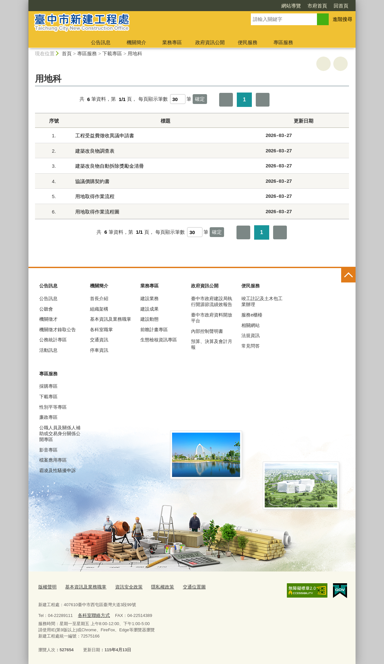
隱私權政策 (155, 586)
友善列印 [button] (323, 64)
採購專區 (48, 386)
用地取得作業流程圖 (97, 211)
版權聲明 (46, 586)
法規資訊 (250, 335)
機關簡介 (136, 42)
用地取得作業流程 (94, 196)
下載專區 (112, 53)
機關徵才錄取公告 (57, 329)
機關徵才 (48, 319)
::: (26, 3)
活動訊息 (48, 350)
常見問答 (250, 346)
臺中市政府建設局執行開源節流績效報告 (211, 301)
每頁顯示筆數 (153, 99)
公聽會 (46, 309)
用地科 (135, 53)
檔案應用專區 (53, 460)
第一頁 (226, 100)
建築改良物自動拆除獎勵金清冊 (109, 166)
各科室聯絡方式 (92, 614)
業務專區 (172, 42)
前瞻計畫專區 (154, 329)
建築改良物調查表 (94, 151)
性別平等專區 (53, 407)
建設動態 (149, 319)
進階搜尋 (342, 19)
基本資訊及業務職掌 (110, 319)
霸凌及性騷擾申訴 (57, 470)
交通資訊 (99, 339)
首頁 (67, 53)
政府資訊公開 (210, 42)
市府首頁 (317, 6)
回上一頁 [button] (340, 64)
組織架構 (99, 309)
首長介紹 (99, 298)
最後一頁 (263, 100)
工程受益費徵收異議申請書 (104, 135)
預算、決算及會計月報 (211, 344)
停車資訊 (99, 350)
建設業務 (149, 298)
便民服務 (247, 42)
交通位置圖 (185, 586)
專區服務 (283, 42)
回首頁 (341, 6)
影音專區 (48, 449)
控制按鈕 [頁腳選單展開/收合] (348, 275)
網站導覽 (291, 6)
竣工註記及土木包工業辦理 (262, 301)
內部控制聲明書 (207, 331)
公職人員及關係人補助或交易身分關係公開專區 (59, 433)
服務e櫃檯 (251, 314)
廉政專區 (48, 417)
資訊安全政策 (123, 586)
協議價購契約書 (92, 181)
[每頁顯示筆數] (177, 99)
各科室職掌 (101, 329)
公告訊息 (101, 42)
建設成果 (149, 309)
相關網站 (250, 325)
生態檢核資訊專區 (158, 339)
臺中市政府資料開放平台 (211, 317)
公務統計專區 (53, 339)
